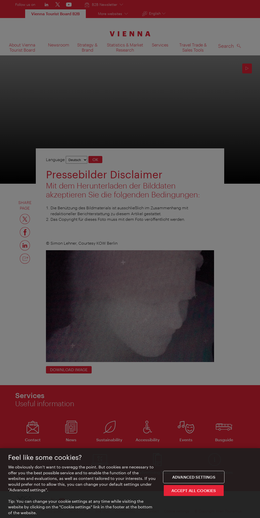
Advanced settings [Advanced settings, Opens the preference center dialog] (193, 477)
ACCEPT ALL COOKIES (193, 490)
